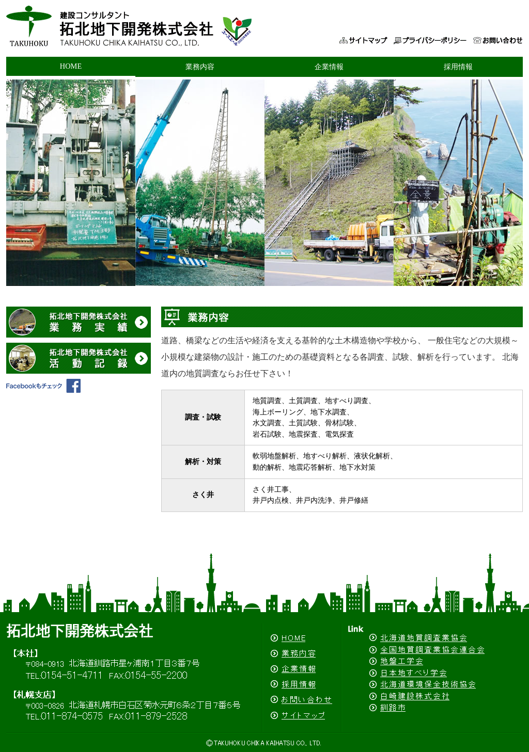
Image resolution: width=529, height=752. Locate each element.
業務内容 (199, 66)
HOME (71, 66)
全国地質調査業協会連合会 (432, 649)
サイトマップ (363, 31)
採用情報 (458, 66)
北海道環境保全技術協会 (432, 683)
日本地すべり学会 (432, 672)
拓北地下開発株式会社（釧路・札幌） (169, 31)
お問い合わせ (497, 31)
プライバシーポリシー (432, 31)
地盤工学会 (432, 660)
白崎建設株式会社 (432, 695)
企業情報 (329, 66)
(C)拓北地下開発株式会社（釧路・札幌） (264, 741)
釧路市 (432, 716)
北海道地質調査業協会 (432, 633)
